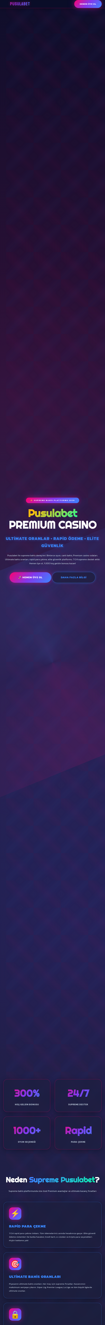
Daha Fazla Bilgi (73, 577)
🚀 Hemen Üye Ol (30, 577)
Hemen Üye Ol (88, 3)
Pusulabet (20, 4)
